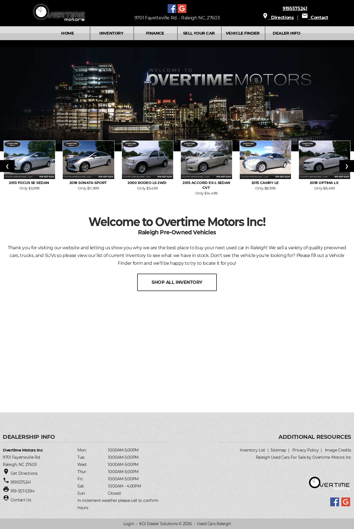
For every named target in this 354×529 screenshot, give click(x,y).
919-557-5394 (23, 491)
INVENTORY (111, 33)
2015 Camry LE (265, 182)
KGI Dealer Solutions (158, 523)
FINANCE (155, 33)
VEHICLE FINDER (243, 33)
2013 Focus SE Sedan (29, 182)
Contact (314, 17)
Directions (278, 17)
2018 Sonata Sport (88, 182)
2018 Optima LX (324, 182)
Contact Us (21, 499)
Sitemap (278, 450)
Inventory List (252, 450)
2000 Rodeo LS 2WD (147, 182)
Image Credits (338, 450)
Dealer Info (286, 33)
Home (67, 33)
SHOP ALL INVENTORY (177, 282)
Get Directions (24, 473)
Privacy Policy (305, 450)
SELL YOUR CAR (199, 33)
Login (128, 523)
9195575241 (295, 8)
